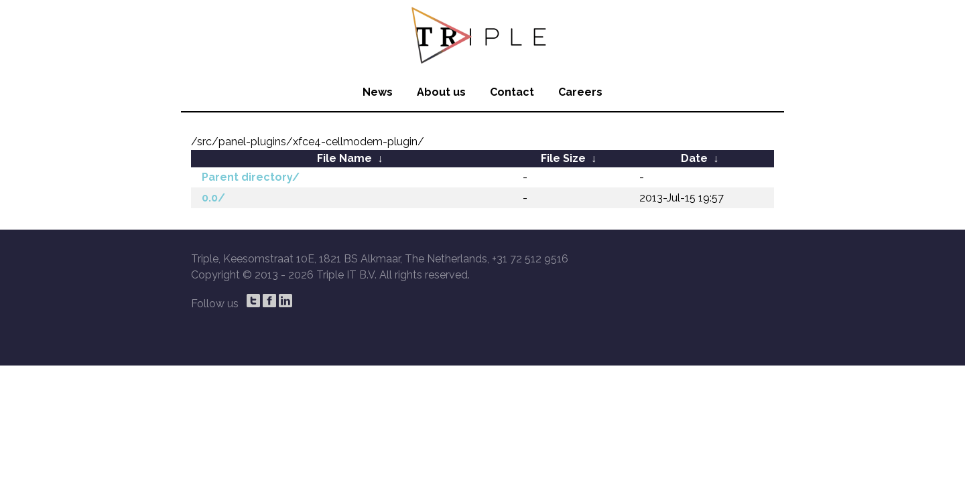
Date (694, 158)
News (378, 92)
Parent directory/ (251, 177)
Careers (580, 92)
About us (441, 92)
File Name (344, 158)
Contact (512, 92)
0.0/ (213, 197)
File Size (563, 158)
